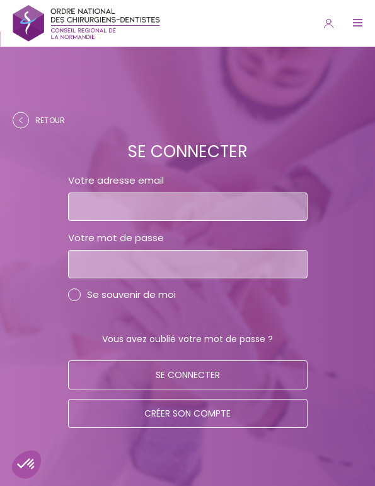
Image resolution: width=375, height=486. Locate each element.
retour (39, 120)
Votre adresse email (116, 180)
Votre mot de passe (116, 237)
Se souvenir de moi (131, 294)
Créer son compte (187, 413)
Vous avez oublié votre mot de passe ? (187, 339)
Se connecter (188, 375)
